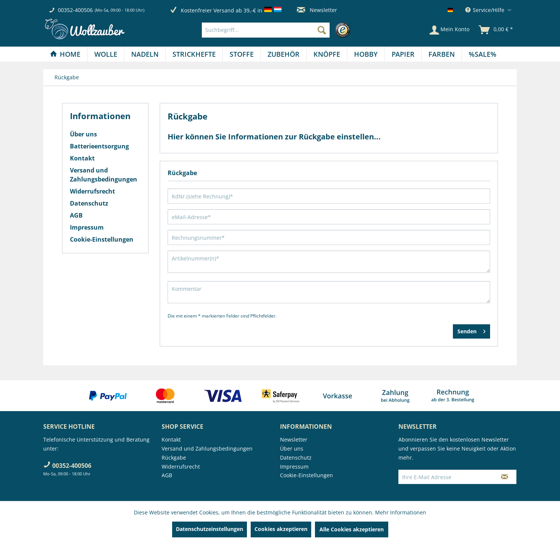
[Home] (65, 54)
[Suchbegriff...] (266, 30)
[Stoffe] (241, 54)
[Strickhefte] (194, 54)
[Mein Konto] (449, 30)
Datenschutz (89, 203)
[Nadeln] (144, 54)
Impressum (87, 227)
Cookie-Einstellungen (101, 239)
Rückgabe (174, 457)
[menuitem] (278, 30)
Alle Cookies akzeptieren (351, 529)
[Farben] (442, 54)
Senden (471, 330)
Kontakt (82, 158)
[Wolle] (106, 54)
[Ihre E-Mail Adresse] (445, 477)
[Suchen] (322, 30)
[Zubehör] (283, 54)
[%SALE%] (482, 54)
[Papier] (403, 54)
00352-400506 (75, 10)
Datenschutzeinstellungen (209, 528)
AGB (76, 215)
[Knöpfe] (327, 54)
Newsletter (317, 10)
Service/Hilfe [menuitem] (485, 10)
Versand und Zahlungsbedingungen (103, 174)
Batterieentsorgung (99, 146)
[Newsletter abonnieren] (504, 477)
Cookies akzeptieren (280, 528)
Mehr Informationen (400, 512)
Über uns (83, 134)
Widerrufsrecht (92, 191)
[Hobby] (365, 54)
